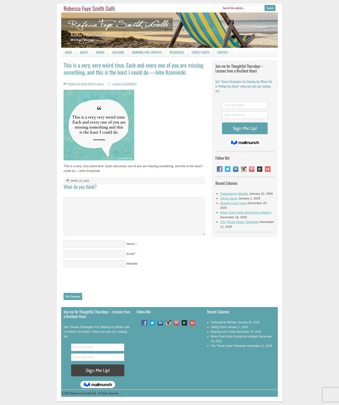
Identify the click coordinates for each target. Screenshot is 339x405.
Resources (177, 52)
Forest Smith (201, 52)
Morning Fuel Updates (145, 53)
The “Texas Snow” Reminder (239, 222)
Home (68, 52)
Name (130, 244)
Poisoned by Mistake (234, 193)
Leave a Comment (124, 83)
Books (98, 53)
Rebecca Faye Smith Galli (89, 8)
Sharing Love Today (233, 203)
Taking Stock (229, 198)
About (84, 52)
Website (131, 263)
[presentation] (99, 279)
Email (130, 253)
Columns (116, 53)
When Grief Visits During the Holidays (245, 212)
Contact (220, 53)
